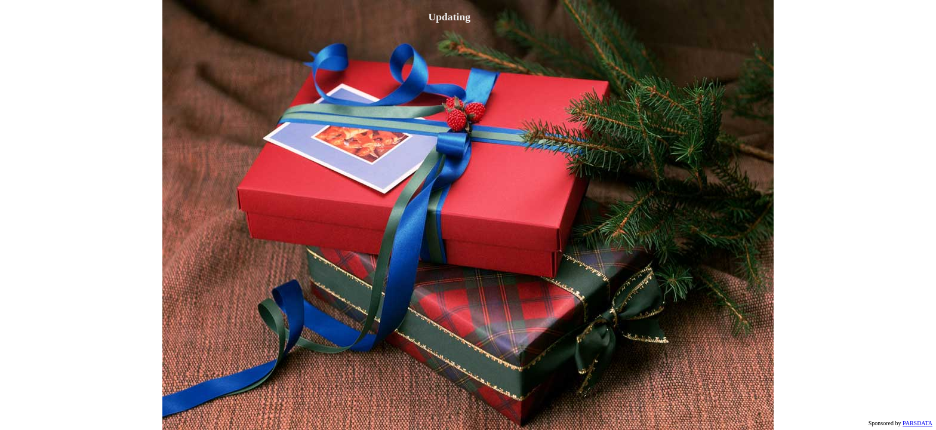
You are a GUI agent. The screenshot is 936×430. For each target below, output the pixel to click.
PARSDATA (917, 423)
